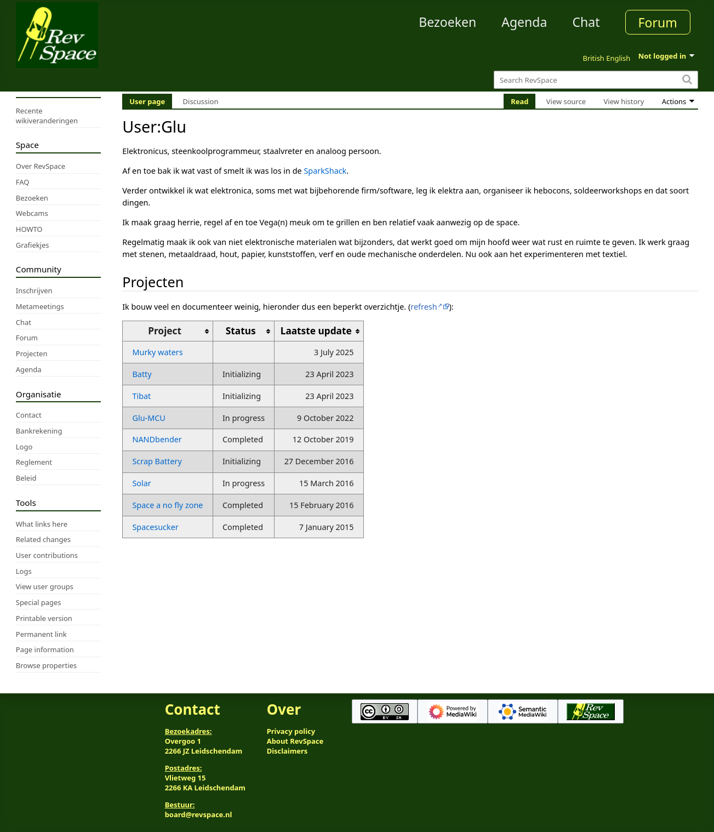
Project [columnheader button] (164, 330)
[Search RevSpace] (596, 80)
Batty (141, 374)
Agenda (524, 22)
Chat (585, 22)
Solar (141, 483)
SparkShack (325, 171)
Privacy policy (291, 731)
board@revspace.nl (198, 814)
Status (241, 330)
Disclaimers (287, 751)
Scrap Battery (156, 461)
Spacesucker (155, 527)
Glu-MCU (148, 418)
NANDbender (156, 439)
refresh (423, 306)
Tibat (141, 396)
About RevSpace (295, 741)
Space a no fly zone (167, 505)
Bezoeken (447, 22)
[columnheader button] (244, 331)
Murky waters (157, 352)
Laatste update (316, 330)
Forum (657, 22)
